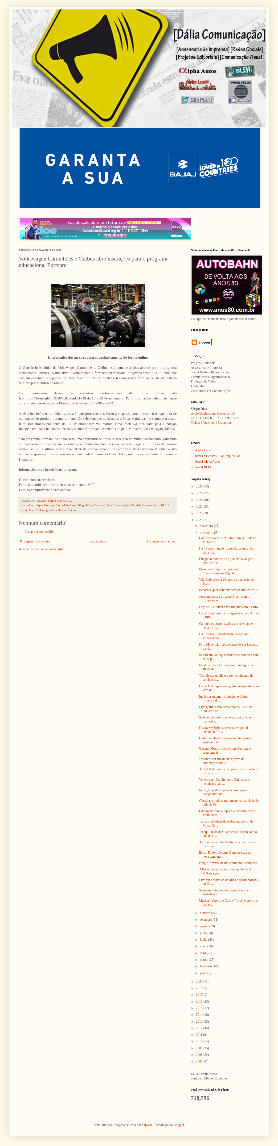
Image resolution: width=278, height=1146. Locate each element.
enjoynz (147, 1125)
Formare (147, 505)
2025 (200, 493)
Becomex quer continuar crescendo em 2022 (228, 590)
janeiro (205, 973)
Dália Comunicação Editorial (122, 505)
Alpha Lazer (203, 450)
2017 (200, 994)
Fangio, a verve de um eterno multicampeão (228, 863)
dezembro (207, 526)
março (204, 959)
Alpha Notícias (45, 505)
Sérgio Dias (28, 510)
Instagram (224, 422)
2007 (200, 1061)
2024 (200, 500)
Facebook (209, 422)
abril (203, 953)
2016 (200, 1001)
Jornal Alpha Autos (207, 461)
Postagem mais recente (35, 541)
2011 (199, 1035)
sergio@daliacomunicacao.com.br (213, 413)
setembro (206, 919)
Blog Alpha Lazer (66, 505)
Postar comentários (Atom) (48, 549)
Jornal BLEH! (161, 505)
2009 (200, 1048)
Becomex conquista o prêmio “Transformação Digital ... (218, 571)
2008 (200, 1055)
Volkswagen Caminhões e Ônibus (56, 510)
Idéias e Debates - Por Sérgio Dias (217, 456)
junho (204, 939)
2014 (200, 1014)
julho (203, 933)
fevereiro (206, 966)
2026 (200, 486)
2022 (200, 513)
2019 (200, 988)
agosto (204, 926)
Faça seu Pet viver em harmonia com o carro (228, 607)
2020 (200, 981)
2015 (200, 1008)
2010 (200, 1041)
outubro (205, 913)
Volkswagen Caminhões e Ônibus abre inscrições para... (224, 781)
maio (203, 946)
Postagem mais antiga (161, 541)
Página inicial (99, 541)
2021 (200, 520)
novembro (207, 532)
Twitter (195, 422)
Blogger (179, 1125)
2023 (200, 506)
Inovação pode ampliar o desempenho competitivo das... (224, 792)
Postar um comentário (39, 531)
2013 (200, 1021)
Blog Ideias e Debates (91, 505)
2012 (200, 1028)
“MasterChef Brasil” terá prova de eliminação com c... (221, 761)
